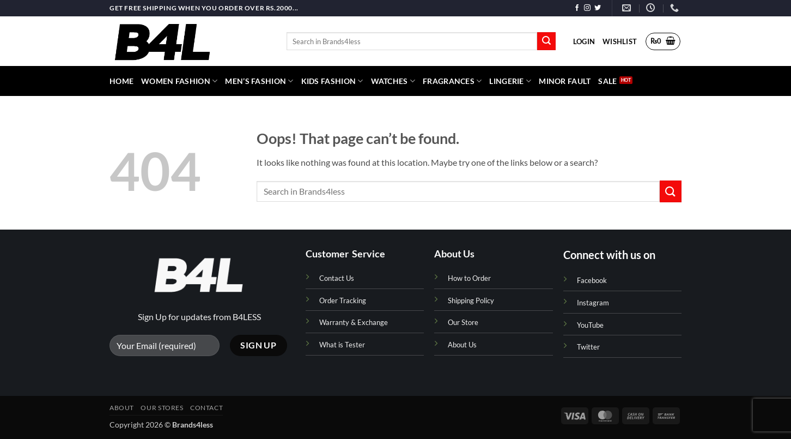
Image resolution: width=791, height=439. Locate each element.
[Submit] (546, 41)
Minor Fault (565, 81)
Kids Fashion (332, 81)
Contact (206, 408)
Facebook (592, 280)
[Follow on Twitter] (597, 8)
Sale (607, 81)
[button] (584, 41)
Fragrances (452, 81)
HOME (121, 81)
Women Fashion (179, 81)
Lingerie (510, 81)
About (121, 408)
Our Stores (162, 408)
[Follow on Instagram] (587, 8)
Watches (393, 81)
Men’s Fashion (259, 81)
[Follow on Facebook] (577, 8)
